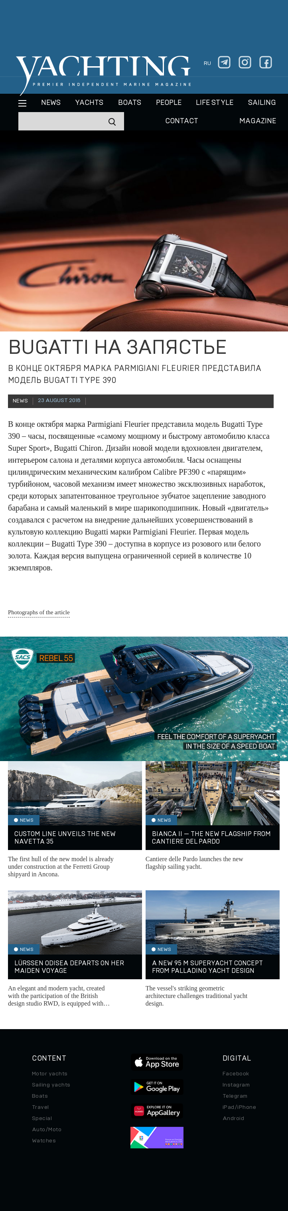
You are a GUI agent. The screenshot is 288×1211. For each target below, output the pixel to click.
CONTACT (181, 121)
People (168, 103)
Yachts (89, 103)
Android (233, 1118)
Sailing (262, 103)
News (51, 103)
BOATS (129, 103)
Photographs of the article (39, 612)
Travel (40, 1107)
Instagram (236, 1085)
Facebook (236, 1074)
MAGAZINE (257, 121)
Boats (40, 1096)
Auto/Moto (46, 1129)
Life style (214, 103)
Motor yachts (50, 1074)
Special (42, 1118)
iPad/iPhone (239, 1107)
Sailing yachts (51, 1085)
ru (207, 63)
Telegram (235, 1096)
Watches (44, 1141)
